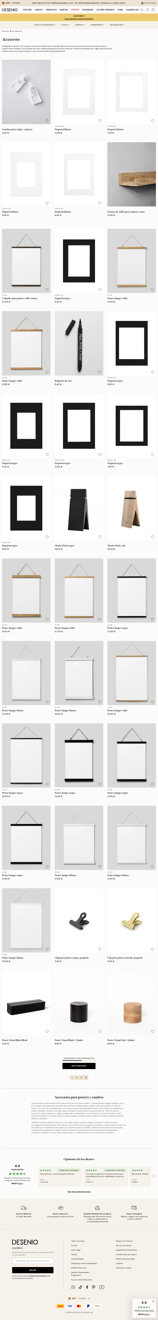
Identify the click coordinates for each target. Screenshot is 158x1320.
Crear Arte (51, 10)
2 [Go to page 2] (81, 1077)
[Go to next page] (86, 1077)
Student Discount (78, 1268)
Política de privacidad (38, 1276)
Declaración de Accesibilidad (84, 1263)
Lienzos (39, 10)
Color (65, 25)
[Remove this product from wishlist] (47, 120)
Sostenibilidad (77, 1259)
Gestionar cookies (124, 1268)
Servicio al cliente (124, 1245)
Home (120, 10)
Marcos (64, 10)
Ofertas (75, 10)
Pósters (27, 10)
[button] (144, 1308)
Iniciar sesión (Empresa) (81, 1280)
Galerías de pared (135, 10)
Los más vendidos (105, 10)
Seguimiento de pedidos (126, 1250)
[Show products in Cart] (153, 10)
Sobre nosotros (78, 1241)
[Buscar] (142, 9)
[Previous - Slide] (35, 1176)
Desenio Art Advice (124, 1241)
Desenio (5, 31)
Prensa (74, 1245)
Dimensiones (97, 25)
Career (74, 1254)
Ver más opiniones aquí (79, 1191)
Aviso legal (76, 1250)
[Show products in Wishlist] (147, 10)
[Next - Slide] (154, 1176)
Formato (80, 25)
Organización (117, 25)
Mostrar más (79, 1066)
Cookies (119, 1263)
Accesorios (17, 31)
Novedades (87, 10)
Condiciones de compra (126, 1254)
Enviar (32, 1270)
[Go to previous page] (72, 1077)
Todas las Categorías (44, 25)
